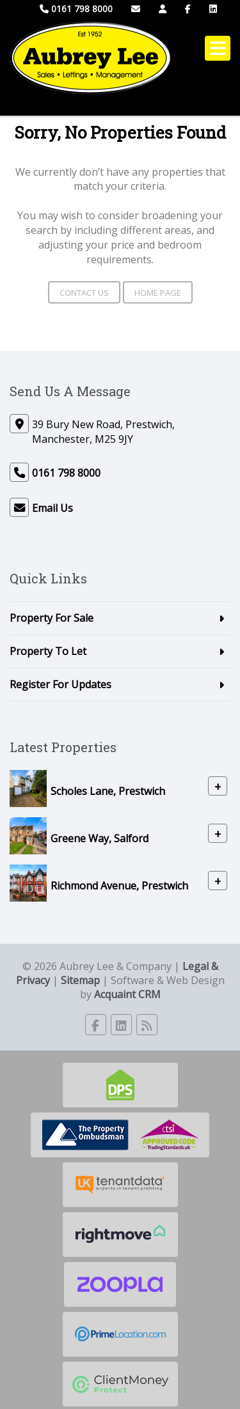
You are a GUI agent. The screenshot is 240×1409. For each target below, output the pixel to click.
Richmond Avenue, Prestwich (119, 885)
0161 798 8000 (76, 9)
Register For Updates (60, 684)
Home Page (157, 292)
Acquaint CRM (127, 994)
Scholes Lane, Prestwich (108, 790)
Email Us (52, 508)
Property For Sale (51, 618)
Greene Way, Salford (99, 838)
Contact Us (84, 292)
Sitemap (80, 980)
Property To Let (48, 651)
